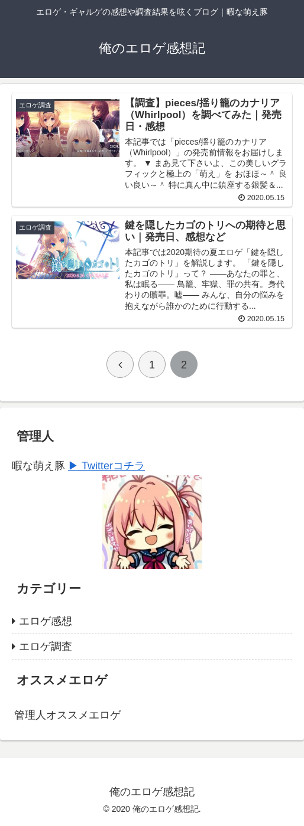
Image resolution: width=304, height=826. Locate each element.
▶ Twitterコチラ (106, 466)
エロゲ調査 (45, 646)
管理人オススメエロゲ (67, 715)
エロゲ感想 (45, 621)
